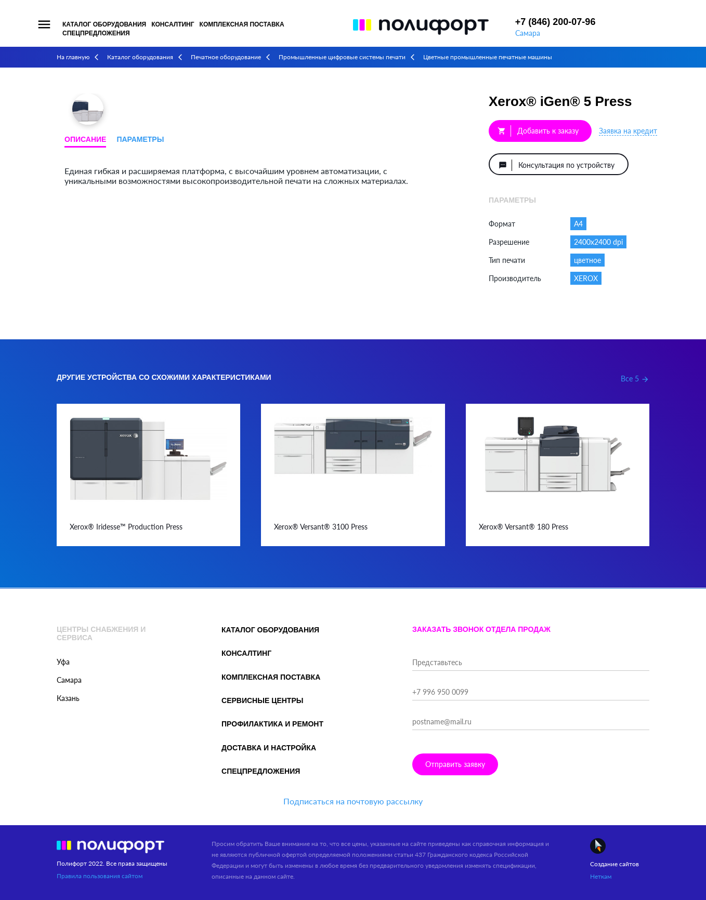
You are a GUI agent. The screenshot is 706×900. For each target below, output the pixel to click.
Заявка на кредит (628, 130)
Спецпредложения (96, 33)
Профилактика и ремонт (272, 724)
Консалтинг (172, 24)
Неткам (600, 876)
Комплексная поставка (242, 24)
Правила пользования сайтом (99, 876)
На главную (73, 57)
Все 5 (635, 378)
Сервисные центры (262, 700)
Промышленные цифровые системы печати (342, 57)
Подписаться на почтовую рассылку (353, 801)
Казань (68, 698)
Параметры (140, 139)
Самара (527, 33)
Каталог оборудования (104, 24)
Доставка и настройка (268, 748)
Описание (85, 139)
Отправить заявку (455, 764)
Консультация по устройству (557, 165)
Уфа (63, 661)
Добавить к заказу (538, 131)
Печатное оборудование (226, 57)
